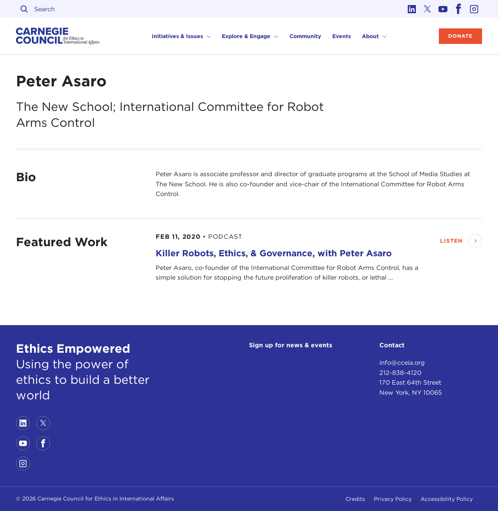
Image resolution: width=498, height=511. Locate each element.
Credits (355, 499)
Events (341, 36)
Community (305, 36)
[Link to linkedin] (412, 9)
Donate (460, 36)
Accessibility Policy (447, 499)
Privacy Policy (393, 499)
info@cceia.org (402, 362)
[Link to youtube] (443, 9)
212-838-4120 (400, 372)
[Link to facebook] (458, 9)
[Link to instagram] (474, 9)
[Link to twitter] (427, 9)
